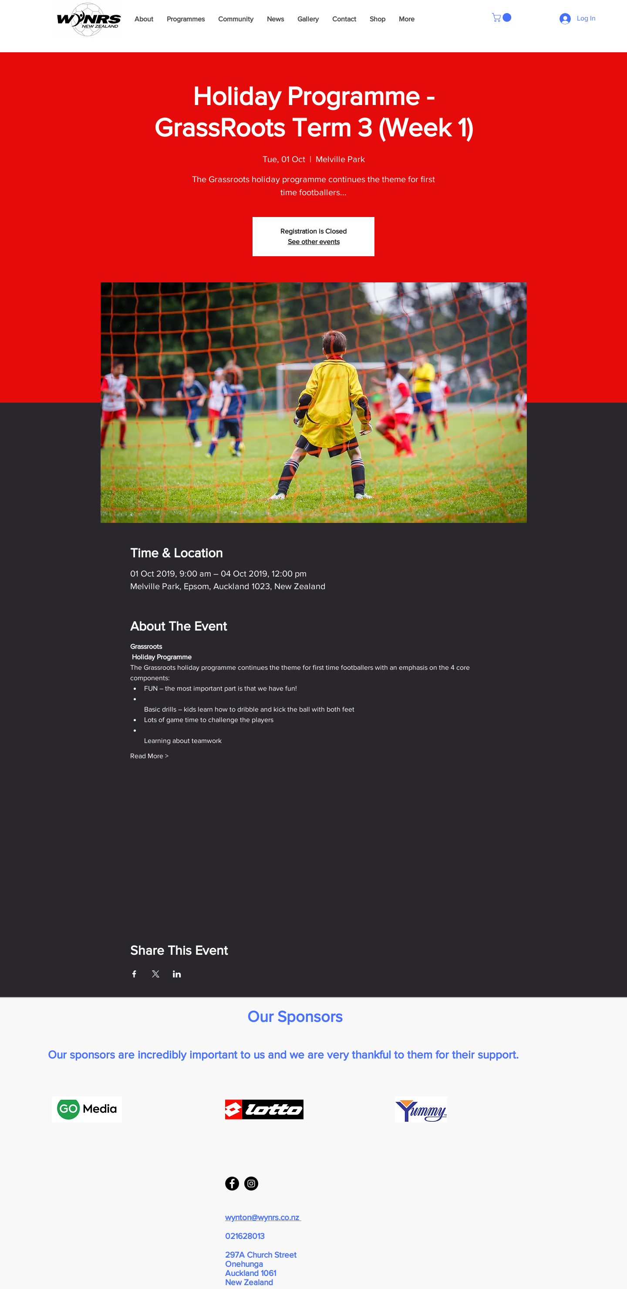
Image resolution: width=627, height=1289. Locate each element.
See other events (314, 241)
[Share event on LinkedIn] (177, 973)
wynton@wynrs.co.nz (263, 1217)
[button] (502, 17)
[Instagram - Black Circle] (251, 1184)
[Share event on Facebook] (134, 973)
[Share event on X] (156, 973)
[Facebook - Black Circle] (232, 1184)
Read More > (149, 756)
